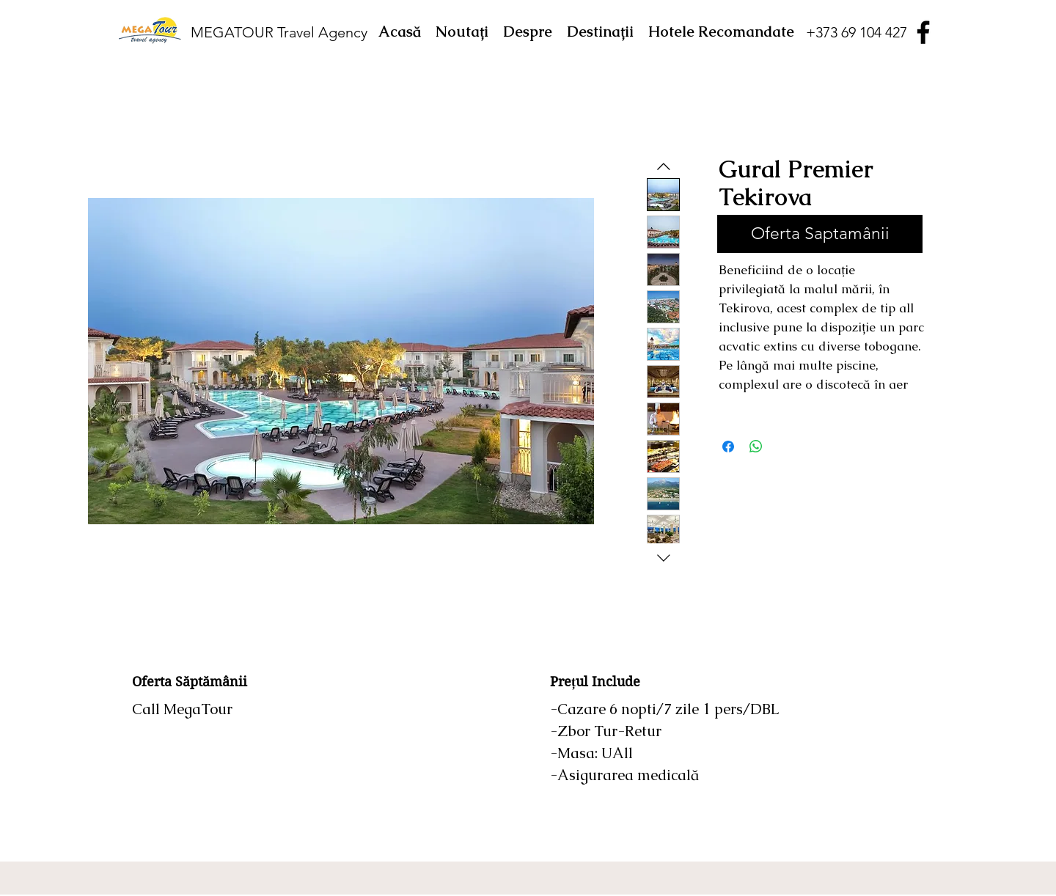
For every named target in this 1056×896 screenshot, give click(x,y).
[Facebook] (923, 32)
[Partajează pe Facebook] (728, 446)
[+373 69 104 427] (856, 32)
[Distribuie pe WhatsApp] (756, 446)
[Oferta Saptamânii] (820, 234)
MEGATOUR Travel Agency (279, 32)
